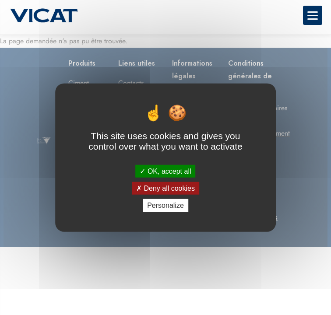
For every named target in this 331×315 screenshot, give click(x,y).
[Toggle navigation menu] (312, 15)
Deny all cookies (165, 188)
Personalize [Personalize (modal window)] (165, 205)
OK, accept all (165, 171)
